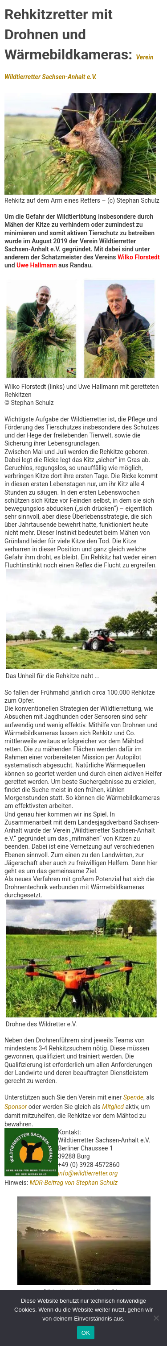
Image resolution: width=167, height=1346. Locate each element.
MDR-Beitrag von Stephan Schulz (74, 1182)
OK (85, 1332)
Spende (133, 1097)
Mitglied (113, 1106)
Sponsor (15, 1106)
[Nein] (155, 1317)
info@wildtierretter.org (88, 1173)
